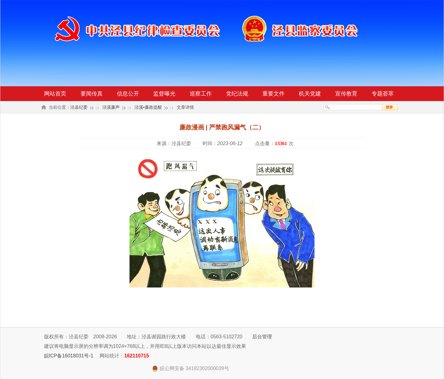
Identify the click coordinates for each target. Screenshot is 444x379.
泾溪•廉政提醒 (148, 107)
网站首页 (55, 94)
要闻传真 (91, 94)
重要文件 (273, 94)
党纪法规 (237, 94)
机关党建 (310, 94)
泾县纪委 (79, 107)
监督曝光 (164, 94)
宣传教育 (346, 94)
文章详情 (185, 107)
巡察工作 (201, 94)
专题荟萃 (383, 94)
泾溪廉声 (111, 107)
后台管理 (262, 336)
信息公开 (128, 94)
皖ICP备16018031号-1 (68, 355)
